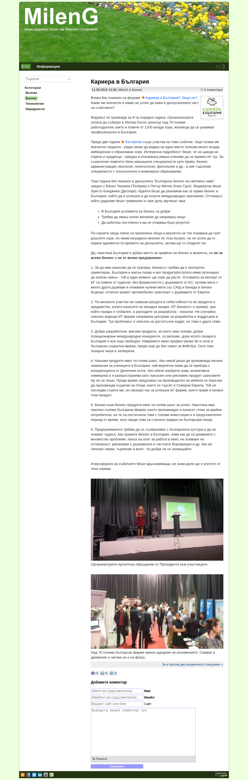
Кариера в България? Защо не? (171, 98)
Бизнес (137, 90)
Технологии (35, 103)
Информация (48, 66)
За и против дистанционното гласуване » (192, 664)
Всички (31, 93)
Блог (26, 66)
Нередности (35, 109)
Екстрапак (133, 142)
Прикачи (101, 758)
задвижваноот (221, 774)
